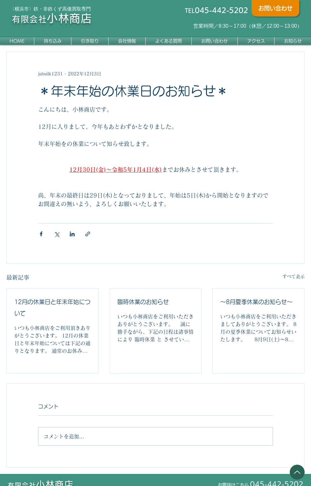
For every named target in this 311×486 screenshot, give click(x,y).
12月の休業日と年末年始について (52, 307)
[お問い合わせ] (275, 8)
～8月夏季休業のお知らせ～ (256, 302)
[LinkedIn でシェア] (72, 234)
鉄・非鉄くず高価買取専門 (62, 8)
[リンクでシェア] (88, 234)
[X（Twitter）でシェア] (57, 234)
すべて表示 (293, 276)
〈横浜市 (19, 8)
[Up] (297, 472)
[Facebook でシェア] (41, 234)
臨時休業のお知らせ (143, 302)
